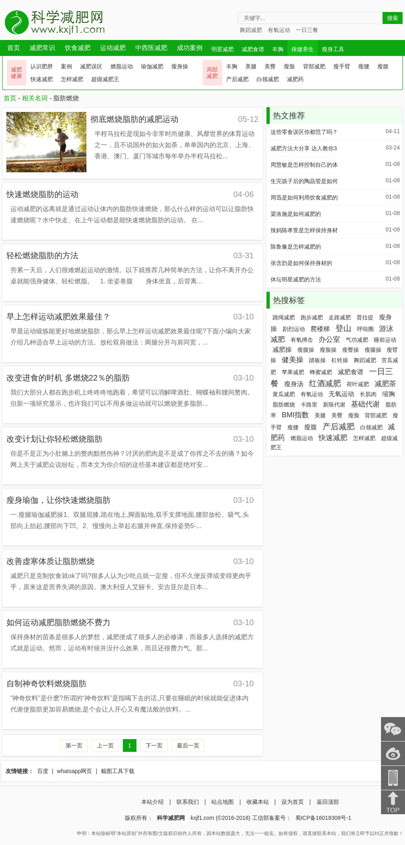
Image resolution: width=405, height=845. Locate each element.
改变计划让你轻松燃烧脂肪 (54, 438)
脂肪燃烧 (284, 404)
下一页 (154, 745)
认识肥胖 (41, 66)
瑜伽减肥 (152, 66)
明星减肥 (222, 49)
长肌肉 (368, 394)
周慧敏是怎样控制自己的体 (304, 164)
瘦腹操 (305, 350)
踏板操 (317, 360)
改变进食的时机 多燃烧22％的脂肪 (68, 377)
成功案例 (189, 47)
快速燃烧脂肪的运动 (42, 194)
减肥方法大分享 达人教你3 (304, 148)
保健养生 (302, 49)
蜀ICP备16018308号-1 (323, 818)
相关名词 (35, 98)
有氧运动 (279, 30)
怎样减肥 (72, 79)
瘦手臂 (341, 66)
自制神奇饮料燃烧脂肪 (46, 683)
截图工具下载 (117, 771)
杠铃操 (339, 360)
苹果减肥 (293, 372)
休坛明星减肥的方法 (296, 279)
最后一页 (188, 745)
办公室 (329, 339)
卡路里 (309, 404)
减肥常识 (42, 47)
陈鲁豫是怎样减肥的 (296, 246)
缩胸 (388, 394)
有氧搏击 (302, 340)
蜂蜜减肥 (321, 372)
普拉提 (365, 317)
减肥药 (295, 79)
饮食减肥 (77, 47)
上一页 (105, 745)
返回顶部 (328, 802)
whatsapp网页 (74, 771)
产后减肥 (237, 79)
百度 (42, 771)
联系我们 (187, 802)
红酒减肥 (325, 383)
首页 (13, 47)
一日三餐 (307, 30)
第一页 (74, 745)
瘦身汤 (293, 384)
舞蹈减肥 (251, 30)
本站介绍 (152, 802)
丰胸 (277, 49)
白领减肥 (268, 79)
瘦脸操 (328, 350)
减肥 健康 (16, 72)
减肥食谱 (253, 49)
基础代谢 (365, 404)
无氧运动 (341, 394)
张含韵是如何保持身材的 (301, 263)
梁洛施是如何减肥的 (296, 214)
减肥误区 (91, 66)
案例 (66, 66)
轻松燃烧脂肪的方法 (42, 255)
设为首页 (292, 802)
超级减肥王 (105, 79)
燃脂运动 (121, 66)
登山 (343, 328)
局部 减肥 (212, 72)
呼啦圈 (365, 329)
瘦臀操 (350, 350)
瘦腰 (363, 66)
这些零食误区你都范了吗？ (304, 132)
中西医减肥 (151, 47)
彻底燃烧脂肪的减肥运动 (134, 119)
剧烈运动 (294, 329)
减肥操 (282, 349)
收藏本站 (258, 802)
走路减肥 (340, 317)
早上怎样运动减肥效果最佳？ (58, 316)
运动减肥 (113, 47)
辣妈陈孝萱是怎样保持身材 (304, 230)
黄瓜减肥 (284, 394)
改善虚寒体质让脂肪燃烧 (50, 561)
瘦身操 (179, 66)
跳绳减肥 (284, 317)
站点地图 (222, 802)
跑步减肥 (312, 317)
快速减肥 (41, 79)
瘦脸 (289, 66)
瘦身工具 (333, 49)
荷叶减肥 (358, 384)
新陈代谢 (334, 404)
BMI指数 (295, 415)
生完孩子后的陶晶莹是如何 (304, 181)
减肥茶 (385, 384)
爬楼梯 (320, 328)
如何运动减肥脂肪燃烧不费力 (58, 622)
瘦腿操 (373, 350)
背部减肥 (314, 66)
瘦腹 (383, 66)
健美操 (292, 360)
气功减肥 (357, 340)
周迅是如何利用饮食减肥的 (304, 197)
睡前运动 (385, 340)
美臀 (270, 66)
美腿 (251, 66)
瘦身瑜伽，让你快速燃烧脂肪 (58, 500)
